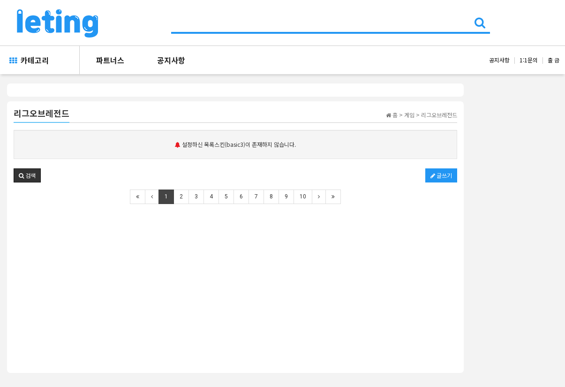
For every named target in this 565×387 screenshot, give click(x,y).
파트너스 (110, 60)
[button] (27, 175)
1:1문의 (529, 60)
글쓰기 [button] (441, 175)
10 (303, 196)
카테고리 (29, 60)
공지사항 (171, 60)
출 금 (553, 60)
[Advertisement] (235, 282)
